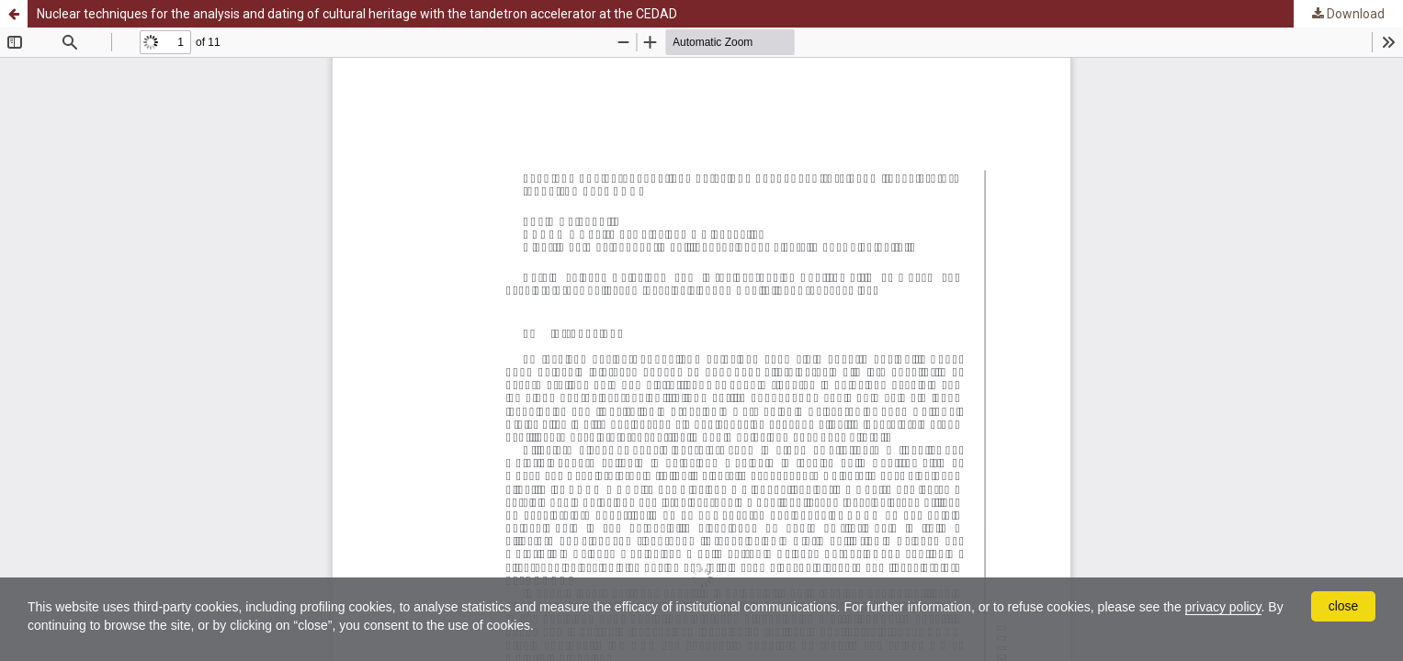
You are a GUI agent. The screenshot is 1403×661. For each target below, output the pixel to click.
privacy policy (1223, 606)
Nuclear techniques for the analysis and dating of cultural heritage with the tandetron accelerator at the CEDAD (357, 13)
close (1344, 606)
